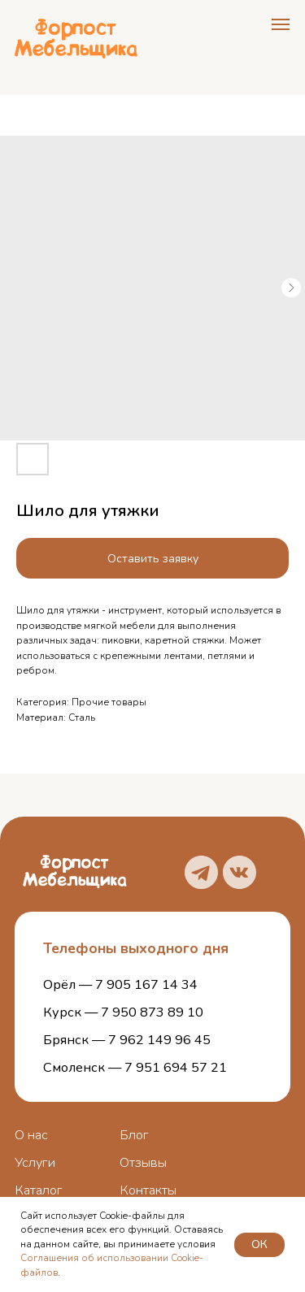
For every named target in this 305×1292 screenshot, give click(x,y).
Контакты (148, 1190)
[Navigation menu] (281, 24)
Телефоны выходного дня (136, 948)
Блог (134, 1134)
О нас (31, 1134)
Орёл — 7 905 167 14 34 (120, 984)
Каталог (39, 1190)
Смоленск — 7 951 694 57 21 (135, 1067)
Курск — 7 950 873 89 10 (123, 1012)
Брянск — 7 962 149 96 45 (127, 1039)
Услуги (35, 1162)
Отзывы (143, 1162)
